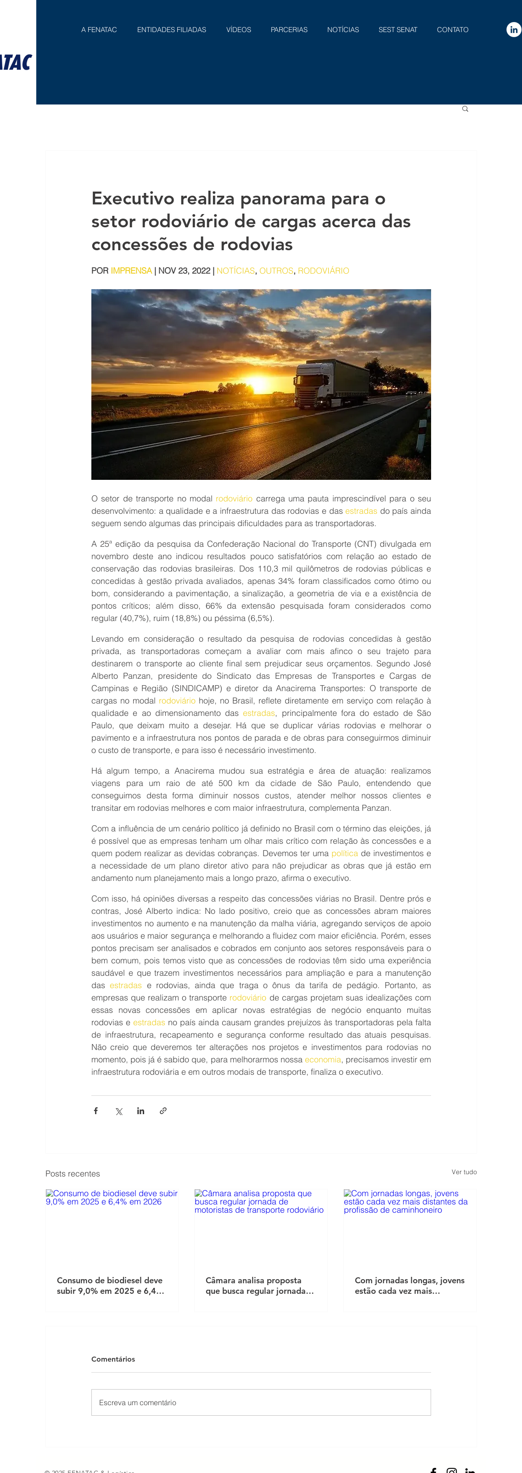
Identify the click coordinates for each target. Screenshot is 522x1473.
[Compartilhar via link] (163, 1110)
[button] (465, 108)
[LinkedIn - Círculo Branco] (514, 29)
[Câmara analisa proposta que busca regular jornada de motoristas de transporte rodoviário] (261, 1226)
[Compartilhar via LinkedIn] (140, 1110)
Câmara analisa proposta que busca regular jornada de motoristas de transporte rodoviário (260, 1285)
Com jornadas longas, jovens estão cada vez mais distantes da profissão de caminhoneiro (410, 1285)
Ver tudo (464, 1172)
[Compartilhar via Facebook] (95, 1110)
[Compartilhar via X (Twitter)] (118, 1110)
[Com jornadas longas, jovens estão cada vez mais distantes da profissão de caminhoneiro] (410, 1226)
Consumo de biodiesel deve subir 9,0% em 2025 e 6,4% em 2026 (110, 1285)
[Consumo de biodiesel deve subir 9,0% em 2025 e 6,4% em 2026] (112, 1226)
